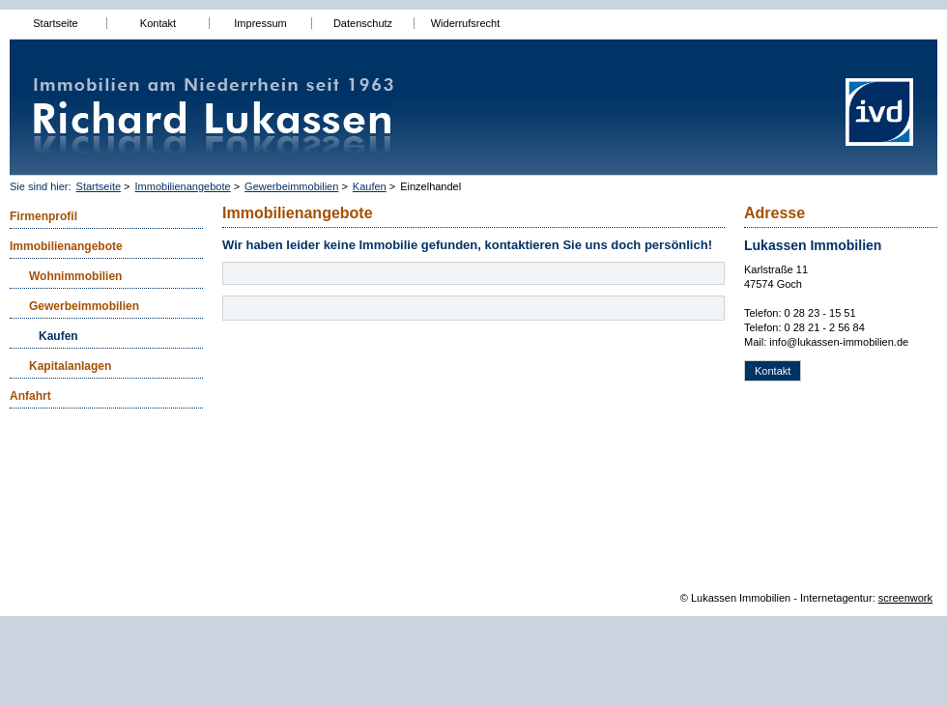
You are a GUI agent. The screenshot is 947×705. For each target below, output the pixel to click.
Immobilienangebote (183, 186)
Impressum (260, 23)
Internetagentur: (837, 598)
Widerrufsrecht (466, 23)
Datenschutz (362, 23)
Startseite (55, 23)
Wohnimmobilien (75, 276)
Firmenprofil (43, 216)
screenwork (905, 598)
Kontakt (158, 23)
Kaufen (370, 186)
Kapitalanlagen (70, 366)
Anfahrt (30, 396)
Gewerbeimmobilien (291, 186)
